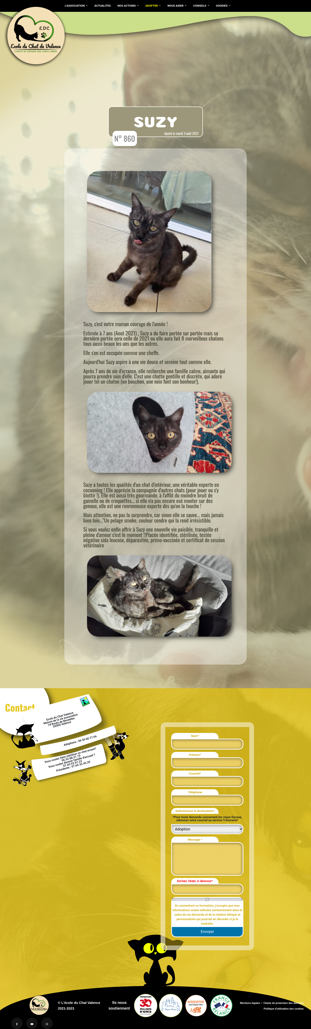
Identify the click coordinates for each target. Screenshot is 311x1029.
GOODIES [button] (222, 5)
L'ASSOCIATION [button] (75, 5)
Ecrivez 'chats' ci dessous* (195, 881)
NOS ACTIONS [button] (127, 5)
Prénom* (195, 755)
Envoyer (207, 931)
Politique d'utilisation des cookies (284, 1008)
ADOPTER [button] (151, 5)
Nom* (195, 736)
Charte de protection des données (283, 1003)
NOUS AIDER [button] (175, 5)
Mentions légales (250, 1003)
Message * (195, 839)
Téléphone (195, 792)
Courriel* (195, 773)
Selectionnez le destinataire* (195, 811)
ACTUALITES (102, 5)
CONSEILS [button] (200, 5)
